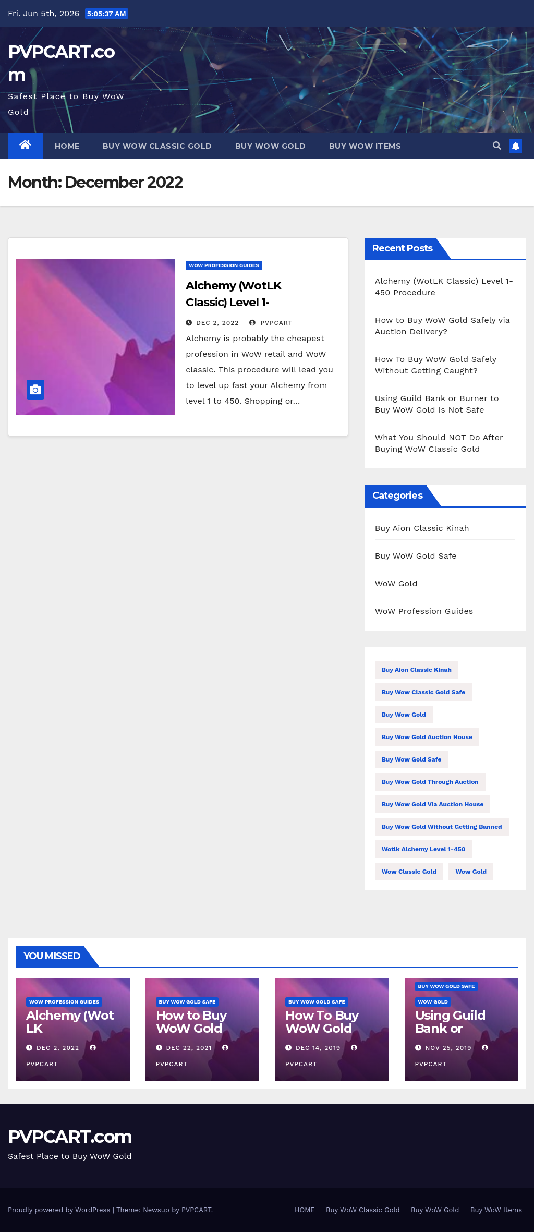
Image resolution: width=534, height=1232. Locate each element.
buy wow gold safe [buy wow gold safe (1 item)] (412, 759)
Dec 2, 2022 (217, 323)
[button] (497, 146)
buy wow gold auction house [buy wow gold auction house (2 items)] (427, 737)
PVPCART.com (69, 1137)
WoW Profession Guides (224, 265)
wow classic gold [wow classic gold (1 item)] (409, 871)
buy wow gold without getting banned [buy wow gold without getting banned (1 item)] (442, 826)
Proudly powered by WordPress (60, 1210)
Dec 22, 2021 (189, 1048)
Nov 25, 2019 (448, 1048)
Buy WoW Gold (270, 146)
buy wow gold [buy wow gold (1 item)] (404, 714)
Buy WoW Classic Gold (157, 146)
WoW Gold (396, 583)
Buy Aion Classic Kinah (422, 528)
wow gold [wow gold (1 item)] (471, 871)
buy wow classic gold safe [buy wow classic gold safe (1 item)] (424, 692)
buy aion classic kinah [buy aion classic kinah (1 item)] (417, 669)
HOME (67, 146)
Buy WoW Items (365, 146)
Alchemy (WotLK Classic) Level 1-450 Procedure (233, 302)
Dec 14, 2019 (318, 1048)
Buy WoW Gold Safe (416, 556)
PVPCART (271, 323)
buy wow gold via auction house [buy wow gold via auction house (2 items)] (433, 804)
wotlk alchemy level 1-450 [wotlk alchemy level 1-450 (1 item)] (424, 849)
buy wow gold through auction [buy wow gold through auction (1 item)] (430, 782)
